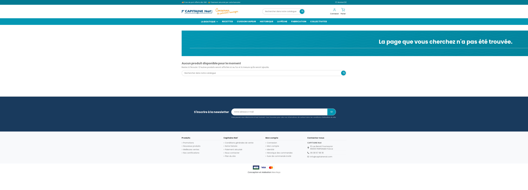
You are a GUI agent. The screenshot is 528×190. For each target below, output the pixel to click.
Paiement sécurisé (233, 149)
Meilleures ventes (191, 149)
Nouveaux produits (191, 146)
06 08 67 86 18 (317, 152)
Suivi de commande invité (279, 156)
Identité (270, 149)
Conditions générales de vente (239, 143)
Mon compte (273, 146)
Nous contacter (232, 153)
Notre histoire (231, 146)
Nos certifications (191, 153)
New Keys (276, 172)
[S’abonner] (331, 112)
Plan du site (230, 156)
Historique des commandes (280, 153)
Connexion (272, 143)
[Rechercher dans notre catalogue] (302, 11)
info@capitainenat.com (321, 156)
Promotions (188, 143)
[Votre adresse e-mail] (279, 112)
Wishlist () (340, 2)
